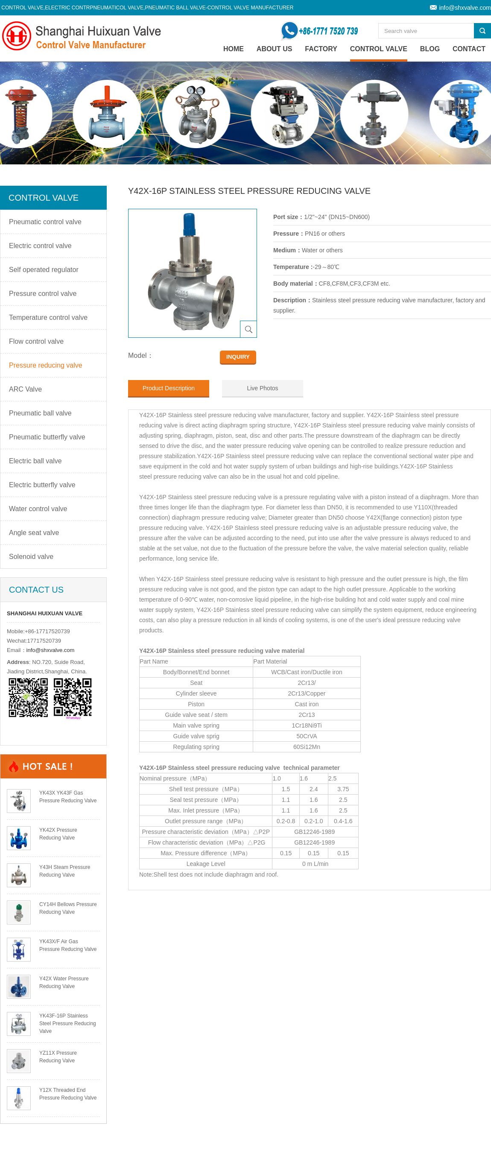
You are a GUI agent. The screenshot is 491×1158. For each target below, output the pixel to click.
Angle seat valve (34, 532)
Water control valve (38, 508)
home (233, 49)
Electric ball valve (35, 461)
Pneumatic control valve (45, 221)
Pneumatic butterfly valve (47, 437)
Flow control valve (36, 341)
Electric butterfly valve (42, 484)
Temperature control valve (48, 317)
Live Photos (262, 388)
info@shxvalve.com (465, 7)
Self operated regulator (44, 269)
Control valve (378, 49)
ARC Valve (25, 389)
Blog (430, 49)
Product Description (169, 388)
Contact (469, 49)
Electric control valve (40, 245)
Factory (321, 49)
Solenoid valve (31, 556)
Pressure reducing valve (45, 365)
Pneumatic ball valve (40, 413)
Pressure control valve (42, 293)
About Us (274, 49)
